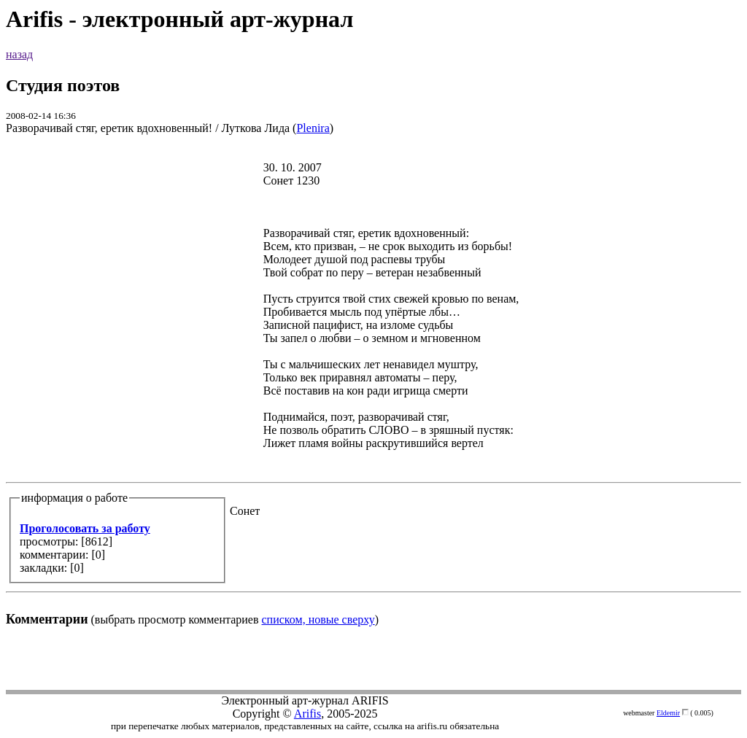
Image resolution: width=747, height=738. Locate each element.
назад (19, 54)
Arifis (307, 713)
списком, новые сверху (318, 619)
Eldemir (668, 713)
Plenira (312, 128)
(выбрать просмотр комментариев (373, 387)
